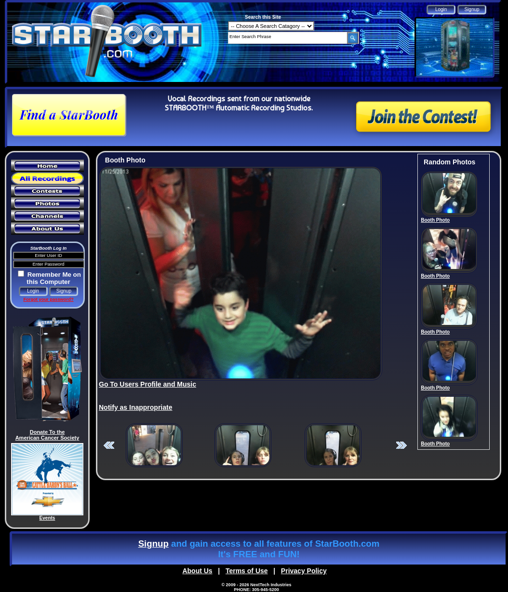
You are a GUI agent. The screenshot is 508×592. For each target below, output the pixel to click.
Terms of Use (247, 571)
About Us (197, 571)
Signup (153, 543)
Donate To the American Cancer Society (47, 435)
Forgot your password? (48, 299)
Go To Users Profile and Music (147, 384)
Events (47, 518)
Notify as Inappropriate (135, 407)
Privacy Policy (304, 571)
